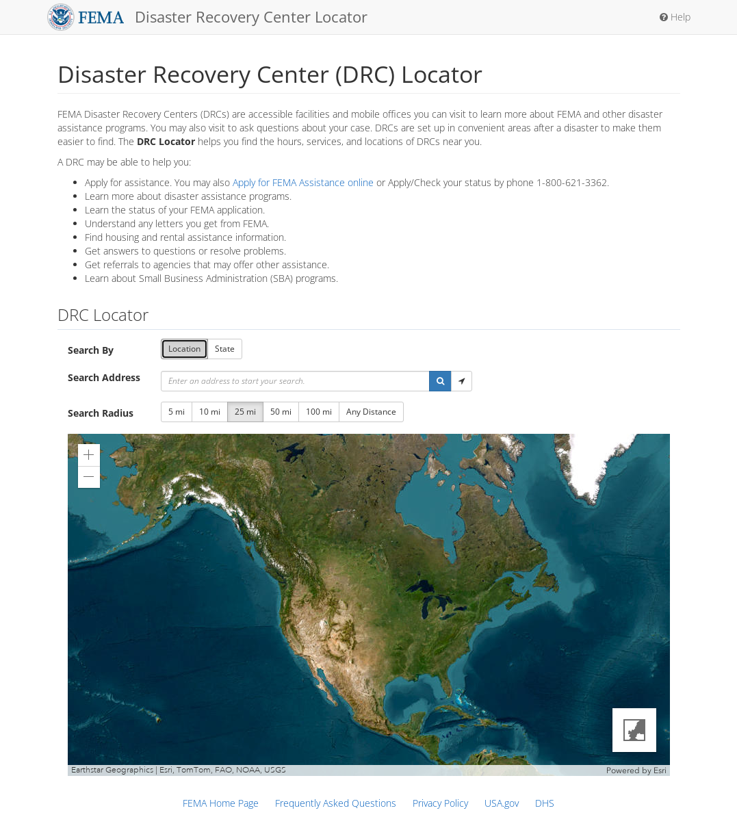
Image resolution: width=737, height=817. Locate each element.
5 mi (176, 411)
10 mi (209, 411)
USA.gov (501, 802)
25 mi (245, 411)
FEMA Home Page (221, 802)
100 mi (319, 411)
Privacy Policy (440, 802)
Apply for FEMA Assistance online (303, 182)
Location (184, 348)
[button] (440, 381)
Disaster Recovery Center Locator (207, 17)
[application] (369, 605)
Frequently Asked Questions (335, 802)
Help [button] (675, 16)
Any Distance (371, 411)
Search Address (104, 377)
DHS (544, 802)
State (225, 348)
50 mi (281, 411)
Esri (660, 770)
